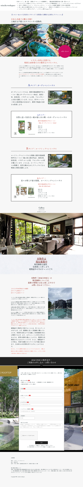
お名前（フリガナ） (24, 395)
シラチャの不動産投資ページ (52, 3)
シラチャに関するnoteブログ (44, 9)
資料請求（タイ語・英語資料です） (45, 382)
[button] (2, 234)
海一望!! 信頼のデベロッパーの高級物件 (36, 1)
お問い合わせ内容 (24, 422)
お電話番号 (22, 415)
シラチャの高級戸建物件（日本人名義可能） (59, 5)
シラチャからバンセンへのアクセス (72, 3)
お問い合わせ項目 (24, 380)
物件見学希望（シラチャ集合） (28, 384)
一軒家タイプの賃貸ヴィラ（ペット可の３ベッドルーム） (63, 7)
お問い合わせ (65, 51)
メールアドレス (23, 402)
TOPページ (20, 1)
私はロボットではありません (27, 436)
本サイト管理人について (25, 5)
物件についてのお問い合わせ (27, 382)
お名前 (21, 388)
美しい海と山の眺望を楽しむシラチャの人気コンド (32, 7)
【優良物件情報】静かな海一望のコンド (59, 1)
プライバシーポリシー (39, 5)
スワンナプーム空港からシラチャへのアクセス (31, 3)
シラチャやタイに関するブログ (27, 9)
